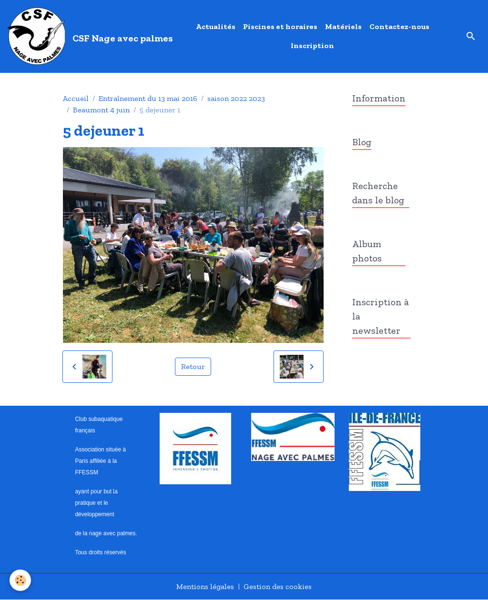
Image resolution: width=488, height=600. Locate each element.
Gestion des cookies (278, 586)
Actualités (215, 26)
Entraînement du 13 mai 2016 (148, 98)
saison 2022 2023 (236, 98)
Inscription (312, 45)
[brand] (88, 36)
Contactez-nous (399, 26)
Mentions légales (205, 586)
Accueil (76, 98)
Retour (193, 366)
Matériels (343, 26)
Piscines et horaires (280, 26)
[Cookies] (20, 580)
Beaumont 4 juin (101, 109)
